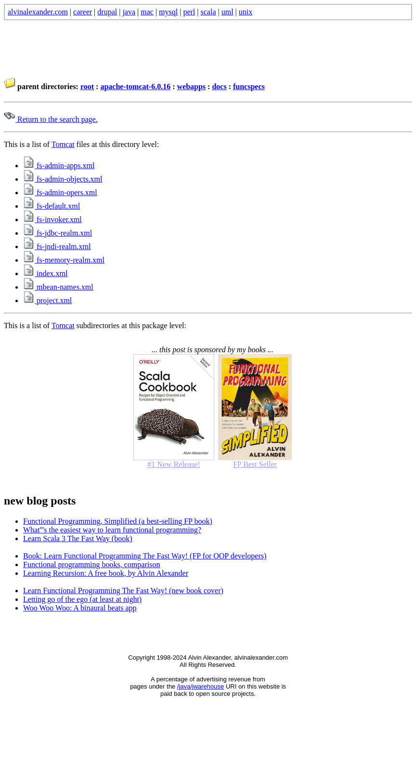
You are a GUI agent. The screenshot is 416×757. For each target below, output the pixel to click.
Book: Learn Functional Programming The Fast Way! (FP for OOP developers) (144, 556)
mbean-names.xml (58, 287)
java (128, 12)
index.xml (45, 273)
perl (189, 12)
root (87, 86)
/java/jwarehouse (200, 686)
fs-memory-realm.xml (63, 260)
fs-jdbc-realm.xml (57, 233)
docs (219, 86)
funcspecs (249, 86)
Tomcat (63, 144)
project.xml (47, 300)
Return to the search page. (51, 119)
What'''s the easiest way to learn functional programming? (112, 530)
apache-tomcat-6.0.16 (135, 86)
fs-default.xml (51, 206)
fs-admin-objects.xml (62, 179)
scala (208, 12)
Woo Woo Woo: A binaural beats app (80, 608)
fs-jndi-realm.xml (57, 246)
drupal (107, 12)
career (82, 12)
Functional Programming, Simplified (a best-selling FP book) (117, 521)
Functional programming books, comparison (91, 564)
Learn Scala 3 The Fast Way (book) (77, 538)
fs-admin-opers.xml (60, 192)
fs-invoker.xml (52, 219)
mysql (168, 12)
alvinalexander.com (38, 12)
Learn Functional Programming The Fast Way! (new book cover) (123, 590)
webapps (191, 86)
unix (245, 12)
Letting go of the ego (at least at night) (82, 599)
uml (227, 12)
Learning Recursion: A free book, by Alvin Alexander (105, 573)
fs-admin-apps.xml (58, 165)
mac (147, 12)
